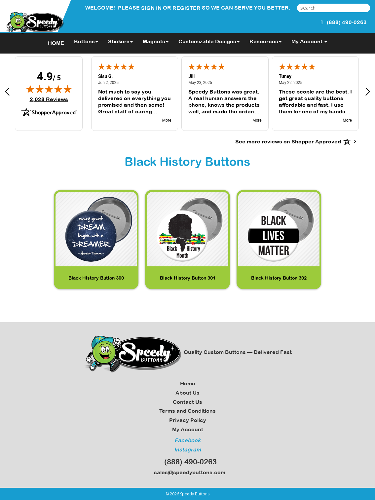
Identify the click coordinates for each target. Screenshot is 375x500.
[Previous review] (7, 92)
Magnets (156, 41)
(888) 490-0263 (187, 461)
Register (186, 8)
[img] (49, 89)
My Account (187, 429)
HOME (56, 43)
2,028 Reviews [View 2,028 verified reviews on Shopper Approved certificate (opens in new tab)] (49, 99)
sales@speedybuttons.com (187, 472)
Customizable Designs (209, 41)
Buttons (86, 41)
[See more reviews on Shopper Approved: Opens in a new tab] (288, 141)
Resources (265, 41)
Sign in (151, 8)
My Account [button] (309, 41)
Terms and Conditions (187, 411)
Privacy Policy (187, 420)
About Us (187, 393)
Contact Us (187, 402)
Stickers (120, 41)
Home (187, 383)
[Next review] (367, 92)
